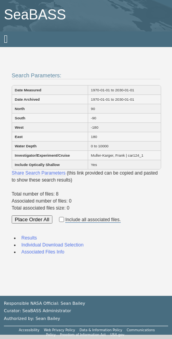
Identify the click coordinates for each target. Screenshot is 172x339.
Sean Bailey (47, 318)
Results (29, 238)
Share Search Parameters (39, 173)
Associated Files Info (42, 252)
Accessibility (29, 330)
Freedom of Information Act (83, 335)
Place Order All (32, 219)
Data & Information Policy (101, 330)
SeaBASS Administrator (47, 310)
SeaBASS (35, 15)
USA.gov (117, 335)
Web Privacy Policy (59, 330)
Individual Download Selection (52, 245)
